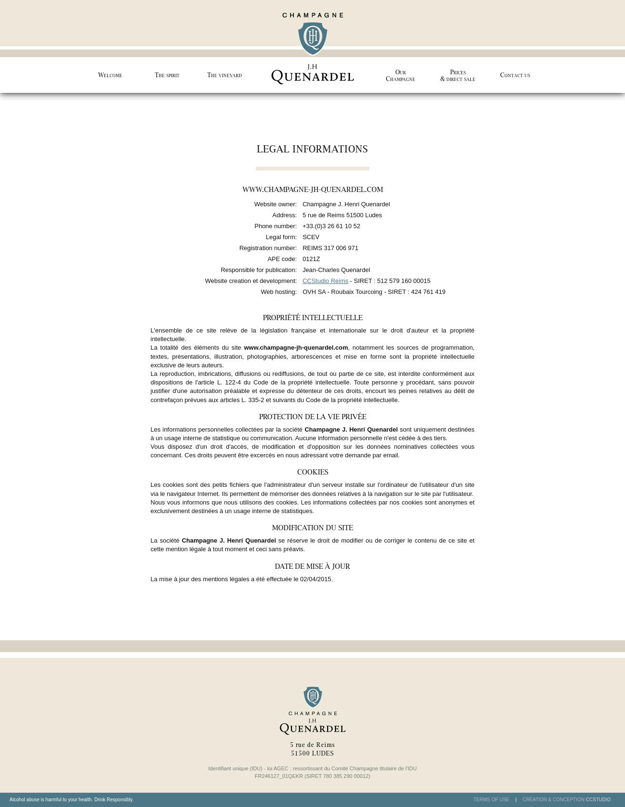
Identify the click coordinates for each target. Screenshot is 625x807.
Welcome (110, 75)
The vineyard (224, 75)
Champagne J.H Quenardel (312, 46)
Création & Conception (567, 799)
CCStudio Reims (325, 280)
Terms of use (491, 799)
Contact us (515, 75)
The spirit (167, 75)
